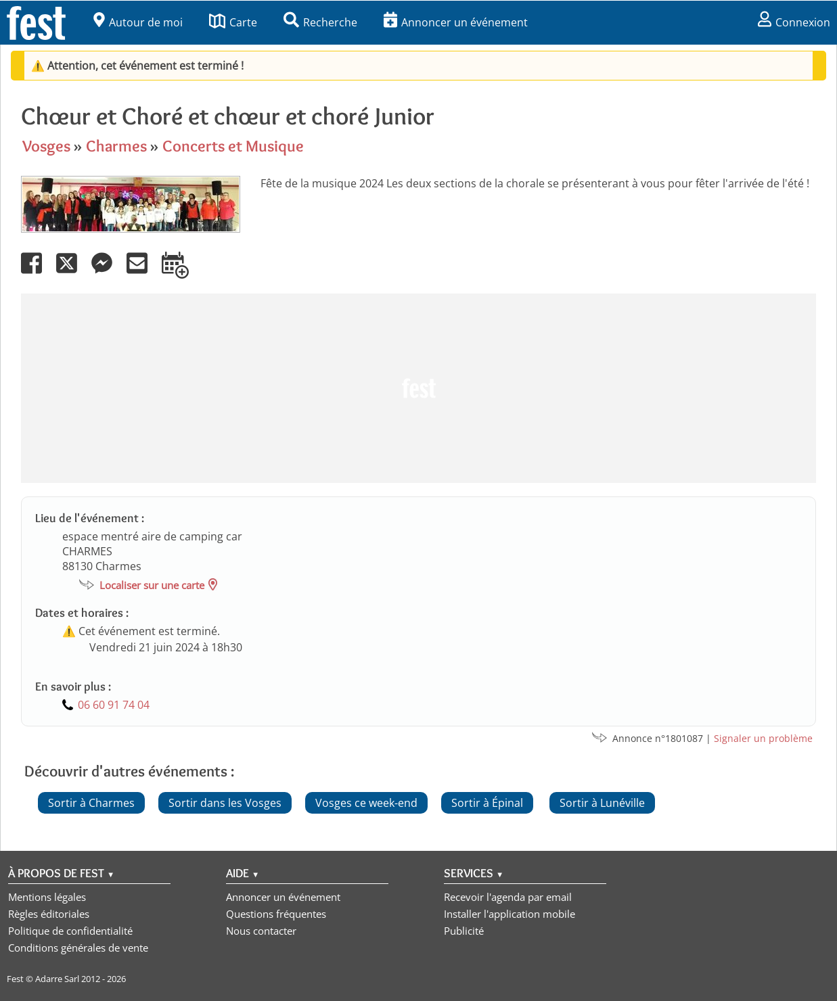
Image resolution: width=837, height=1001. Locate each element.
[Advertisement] (418, 388)
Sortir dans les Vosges (224, 802)
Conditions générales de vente (78, 947)
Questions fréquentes (276, 914)
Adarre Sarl (57, 979)
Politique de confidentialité (70, 930)
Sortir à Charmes (91, 802)
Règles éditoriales (48, 914)
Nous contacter (261, 930)
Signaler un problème (763, 738)
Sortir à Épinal (487, 802)
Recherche (320, 22)
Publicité (464, 930)
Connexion (794, 22)
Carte (233, 22)
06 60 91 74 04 (114, 704)
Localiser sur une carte (151, 585)
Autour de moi (138, 22)
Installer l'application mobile (509, 914)
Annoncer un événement (456, 22)
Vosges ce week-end (366, 802)
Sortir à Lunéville (602, 802)
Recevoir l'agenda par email (508, 897)
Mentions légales (47, 897)
